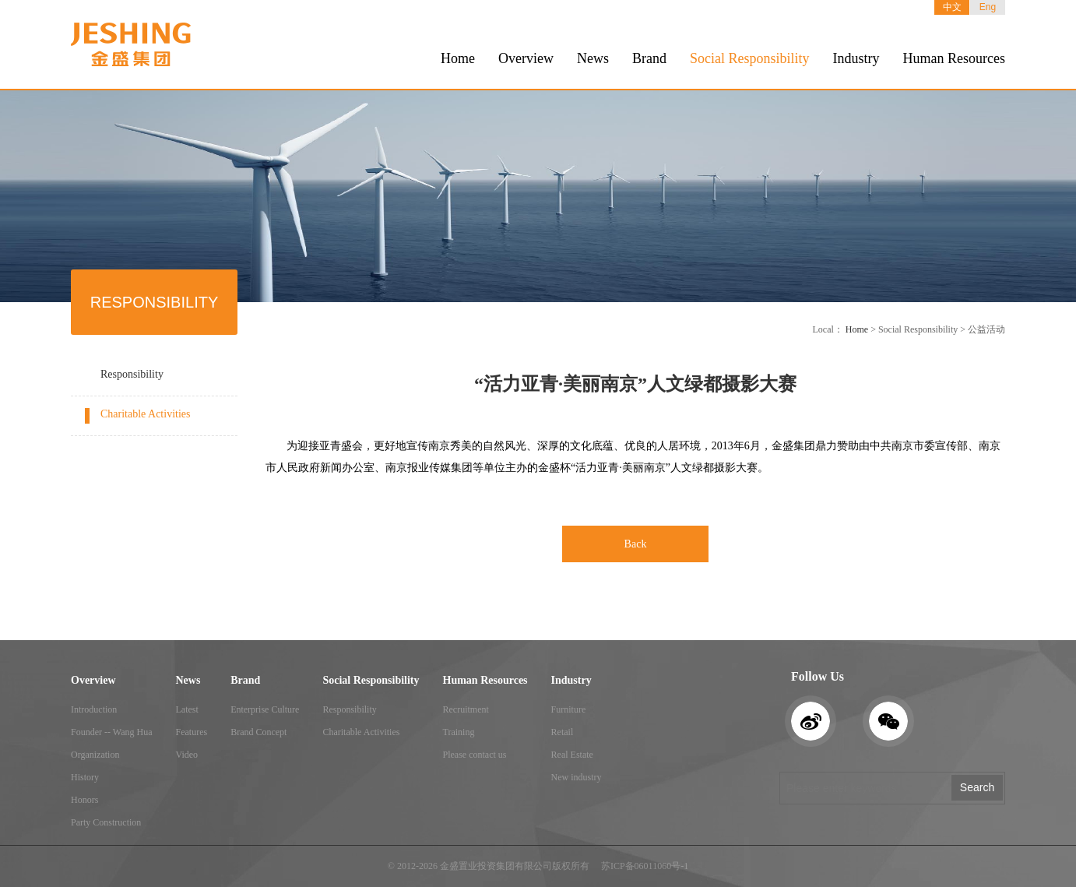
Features (191, 732)
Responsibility (132, 374)
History (85, 777)
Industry (856, 58)
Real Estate (572, 754)
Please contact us (475, 754)
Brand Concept (258, 732)
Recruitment (466, 709)
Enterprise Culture (264, 709)
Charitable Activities (145, 414)
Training (459, 732)
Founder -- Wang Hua (111, 732)
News (593, 58)
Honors (84, 799)
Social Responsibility (750, 58)
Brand (649, 58)
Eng (987, 7)
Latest (186, 709)
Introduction (94, 709)
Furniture (568, 709)
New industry (576, 777)
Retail (562, 732)
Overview (526, 58)
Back (635, 544)
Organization (95, 754)
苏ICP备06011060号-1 (644, 866)
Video (186, 754)
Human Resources (954, 58)
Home (458, 58)
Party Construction (106, 822)
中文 (952, 7)
